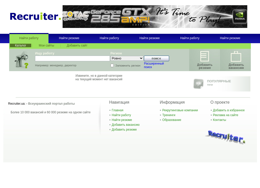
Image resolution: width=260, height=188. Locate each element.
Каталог (20, 45)
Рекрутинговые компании (180, 110)
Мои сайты (46, 45)
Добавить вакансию (126, 125)
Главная (117, 110)
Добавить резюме (124, 129)
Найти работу (29, 38)
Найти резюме (69, 38)
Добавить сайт (77, 45)
